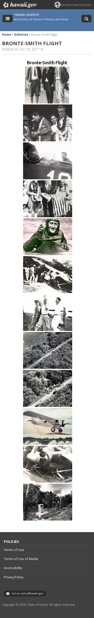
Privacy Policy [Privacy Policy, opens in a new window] (13, 577)
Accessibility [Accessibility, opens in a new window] (13, 568)
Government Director (76, 5)
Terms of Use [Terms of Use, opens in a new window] (14, 549)
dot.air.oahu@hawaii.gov (27, 593)
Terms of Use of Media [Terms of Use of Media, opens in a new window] (21, 558)
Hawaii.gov (19, 5)
